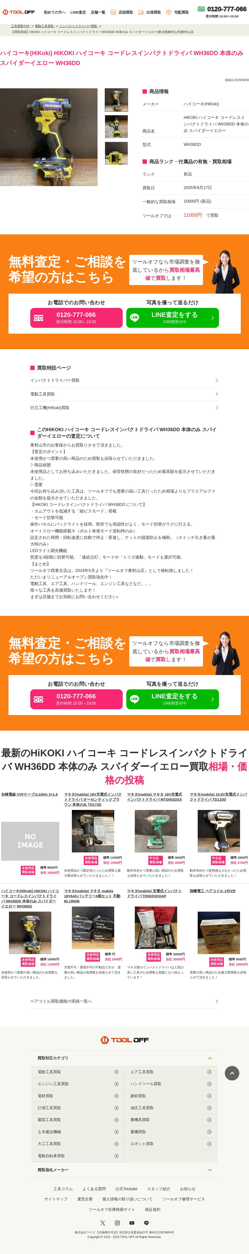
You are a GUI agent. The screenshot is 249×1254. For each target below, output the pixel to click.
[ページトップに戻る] (232, 1073)
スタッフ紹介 (158, 1189)
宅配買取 (177, 12)
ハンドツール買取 (170, 1084)
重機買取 (170, 1132)
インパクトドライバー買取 (55, 380)
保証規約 (152, 1209)
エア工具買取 (170, 1072)
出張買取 (149, 12)
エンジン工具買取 (78, 1084)
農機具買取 (170, 1120)
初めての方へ (55, 12)
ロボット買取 (170, 1144)
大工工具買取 (78, 1144)
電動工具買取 (42, 394)
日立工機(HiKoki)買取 (49, 407)
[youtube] (131, 1223)
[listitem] (116, 100)
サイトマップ (56, 1199)
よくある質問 (94, 1189)
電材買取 (78, 1096)
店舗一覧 (98, 12)
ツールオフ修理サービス (183, 1199)
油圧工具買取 (170, 1108)
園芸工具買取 (78, 1120)
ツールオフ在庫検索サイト (112, 1209)
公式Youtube (126, 1189)
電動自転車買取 (78, 1156)
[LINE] (146, 1223)
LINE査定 (78, 12)
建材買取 (170, 1096)
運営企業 (85, 1199)
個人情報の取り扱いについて (127, 1199)
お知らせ (188, 1189)
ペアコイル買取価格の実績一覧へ (61, 1001)
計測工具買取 (78, 1108)
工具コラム (63, 1189)
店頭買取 (121, 12)
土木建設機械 (78, 1132)
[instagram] (117, 1223)
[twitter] (102, 1223)
